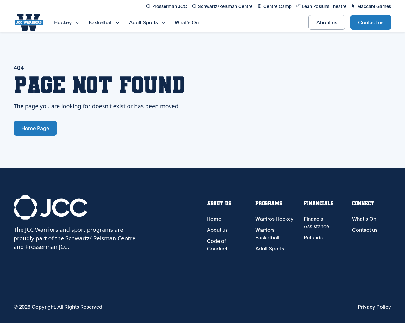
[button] (66, 22)
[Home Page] (29, 22)
